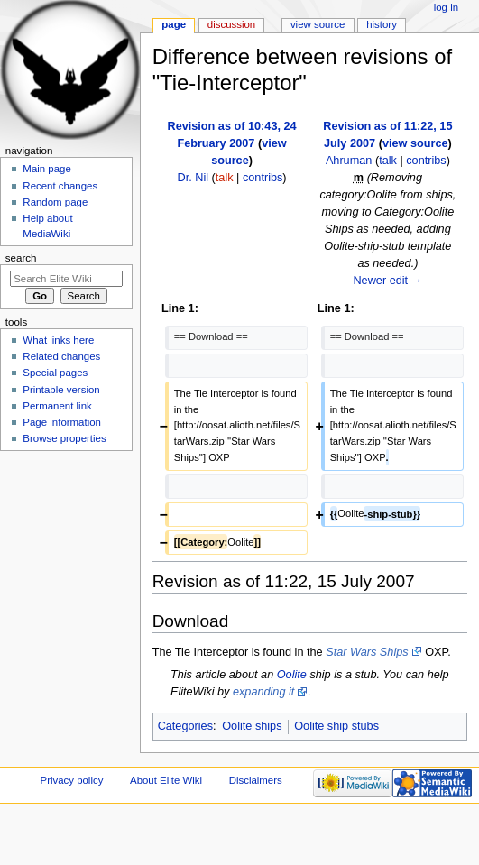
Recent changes (60, 185)
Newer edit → (387, 280)
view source (415, 143)
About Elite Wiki (166, 780)
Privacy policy (72, 780)
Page (173, 24)
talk (225, 177)
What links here (58, 340)
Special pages (55, 372)
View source (317, 24)
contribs (262, 177)
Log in (446, 7)
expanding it (263, 692)
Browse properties (64, 438)
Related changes (61, 356)
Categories (185, 726)
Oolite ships (251, 726)
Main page (47, 168)
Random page (55, 202)
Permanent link (57, 405)
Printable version (61, 389)
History (381, 24)
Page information (62, 422)
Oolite (292, 674)
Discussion (231, 24)
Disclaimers (255, 780)
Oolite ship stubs (336, 726)
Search (21, 258)
